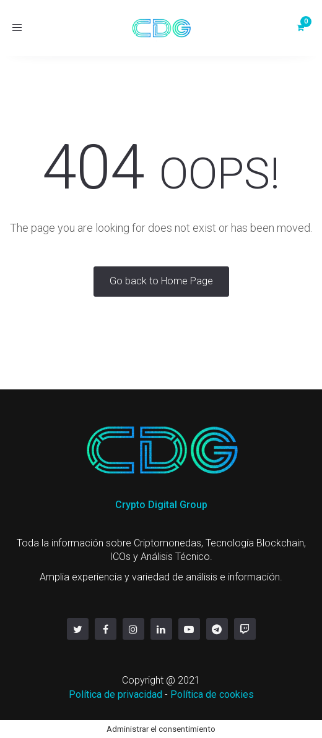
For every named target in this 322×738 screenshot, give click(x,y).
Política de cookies (212, 694)
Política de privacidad (115, 694)
